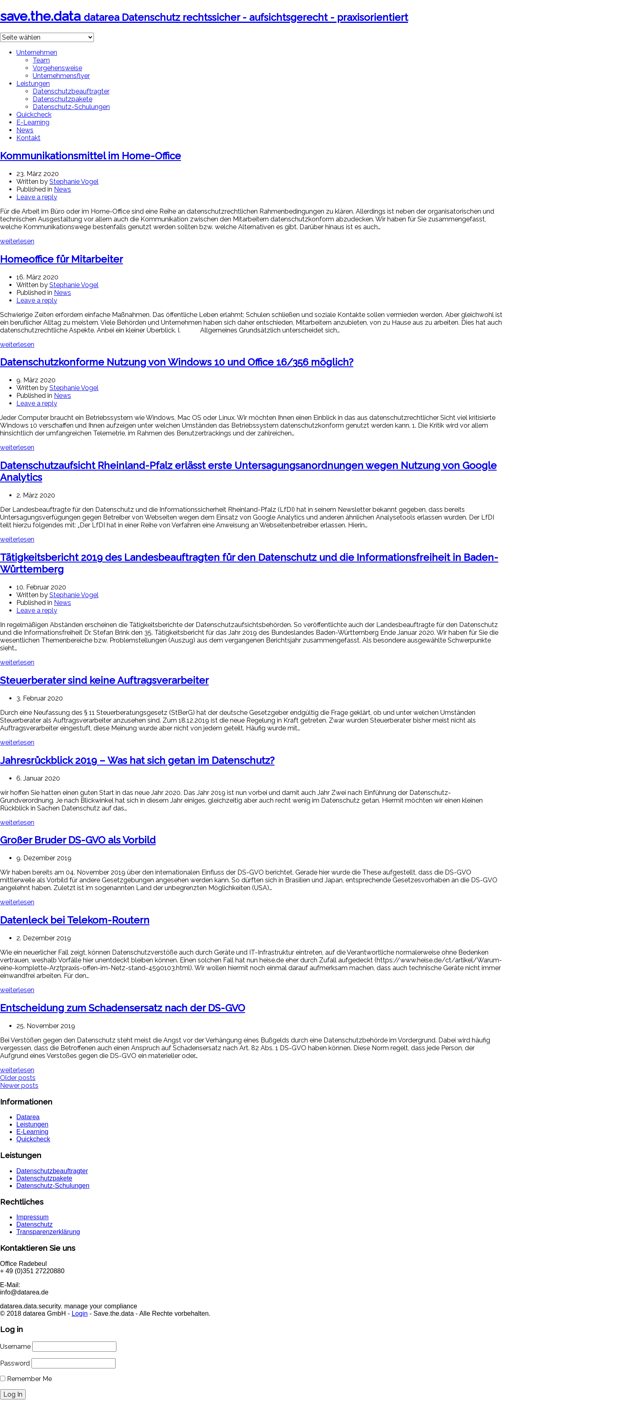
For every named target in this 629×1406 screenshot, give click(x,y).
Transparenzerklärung (48, 1231)
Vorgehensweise (57, 68)
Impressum (32, 1217)
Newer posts (19, 1085)
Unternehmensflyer (61, 76)
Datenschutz (34, 1224)
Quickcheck (33, 114)
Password (15, 1363)
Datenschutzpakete (62, 99)
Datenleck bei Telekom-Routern (74, 920)
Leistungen (33, 83)
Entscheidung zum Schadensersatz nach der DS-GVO (122, 1008)
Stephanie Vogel (73, 181)
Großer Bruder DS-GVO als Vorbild (78, 840)
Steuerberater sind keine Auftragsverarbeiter (104, 680)
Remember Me (26, 1379)
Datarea (28, 1117)
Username (15, 1346)
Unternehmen (36, 52)
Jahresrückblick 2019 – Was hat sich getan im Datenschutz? (137, 760)
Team (41, 60)
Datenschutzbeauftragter (71, 91)
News (24, 130)
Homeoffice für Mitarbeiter (61, 259)
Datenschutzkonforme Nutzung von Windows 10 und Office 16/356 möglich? (176, 362)
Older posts (18, 1078)
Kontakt (28, 138)
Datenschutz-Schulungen (71, 107)
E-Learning (32, 122)
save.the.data (204, 16)
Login (79, 1313)
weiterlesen (17, 241)
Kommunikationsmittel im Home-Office (90, 156)
